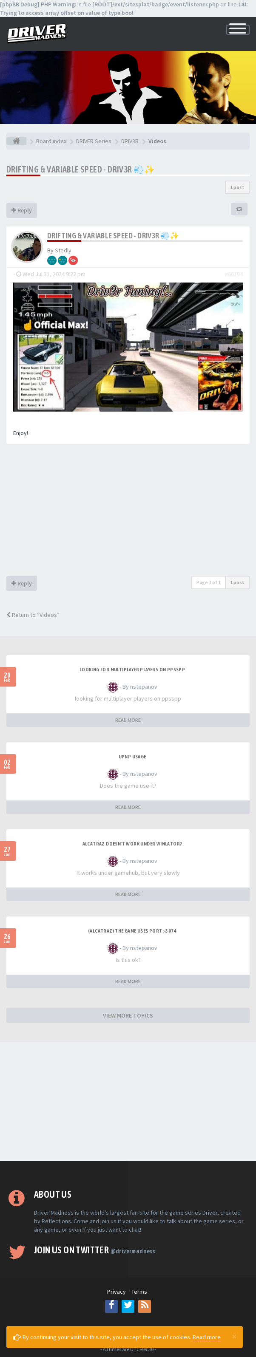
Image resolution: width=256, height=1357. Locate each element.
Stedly (63, 250)
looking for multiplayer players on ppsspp (132, 670)
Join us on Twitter (94, 1249)
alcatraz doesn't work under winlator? (132, 844)
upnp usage (132, 757)
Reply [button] (21, 210)
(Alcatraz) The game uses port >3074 (132, 931)
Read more (207, 1337)
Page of (208, 582)
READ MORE (128, 720)
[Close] (234, 1336)
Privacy (116, 1291)
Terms (139, 1291)
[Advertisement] (128, 511)
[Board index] (16, 141)
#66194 (234, 274)
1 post (237, 187)
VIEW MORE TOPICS (128, 1015)
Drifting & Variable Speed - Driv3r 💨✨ (80, 169)
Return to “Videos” (33, 615)
